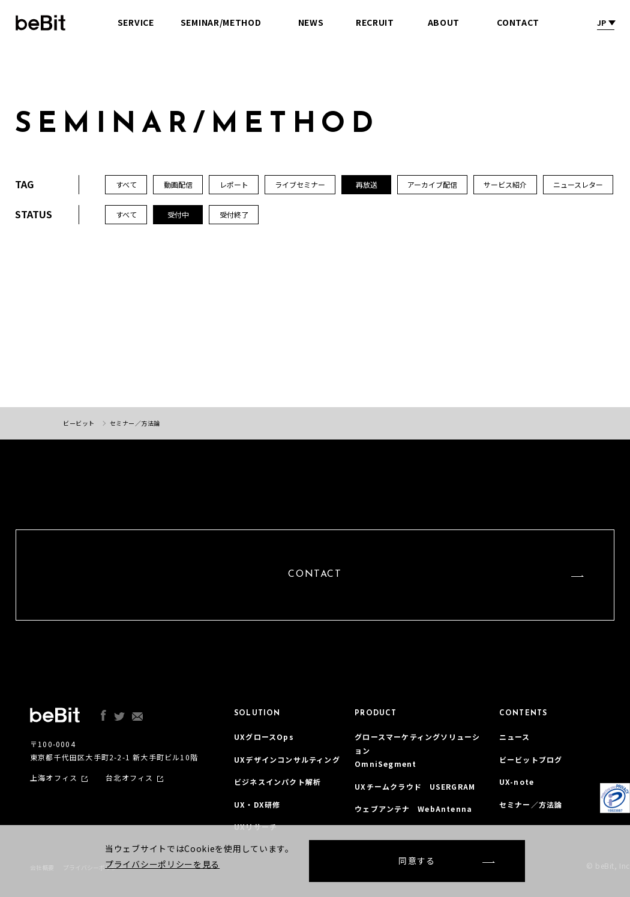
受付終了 (234, 214)
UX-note (516, 781)
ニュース (514, 737)
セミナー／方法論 (531, 804)
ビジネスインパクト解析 (277, 781)
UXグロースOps (264, 737)
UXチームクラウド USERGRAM (415, 786)
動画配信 (178, 184)
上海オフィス (53, 777)
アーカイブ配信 (432, 184)
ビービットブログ (531, 759)
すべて (126, 214)
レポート (234, 184)
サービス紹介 (505, 184)
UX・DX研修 (257, 804)
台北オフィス (129, 777)
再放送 (366, 184)
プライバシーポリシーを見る (162, 864)
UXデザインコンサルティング (287, 759)
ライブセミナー (300, 184)
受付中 (178, 214)
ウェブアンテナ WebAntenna (413, 808)
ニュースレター (578, 184)
